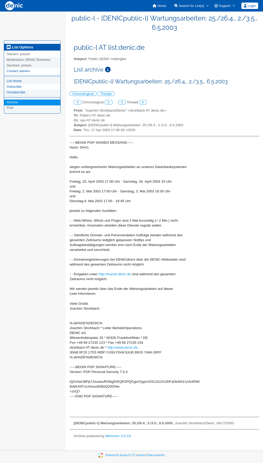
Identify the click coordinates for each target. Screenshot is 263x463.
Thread (105, 94)
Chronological (83, 94)
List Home (14, 81)
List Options (20, 47)
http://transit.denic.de (115, 274)
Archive (12, 102)
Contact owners (18, 71)
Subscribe (14, 86)
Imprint (141, 455)
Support (222, 6)
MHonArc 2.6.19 (117, 436)
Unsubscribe (16, 92)
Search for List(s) (189, 6)
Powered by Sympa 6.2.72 (120, 455)
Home (159, 6)
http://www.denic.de (122, 347)
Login (250, 6)
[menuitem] (159, 6)
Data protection (156, 455)
